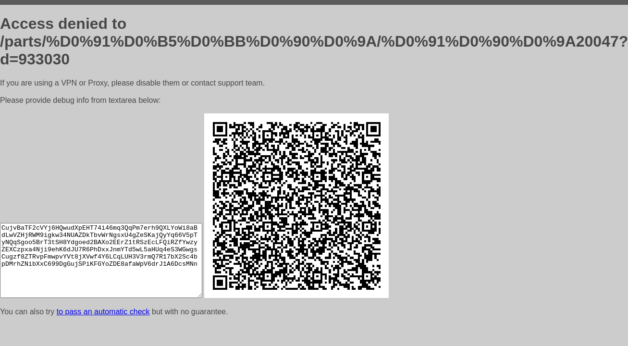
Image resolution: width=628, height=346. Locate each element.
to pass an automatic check (103, 312)
